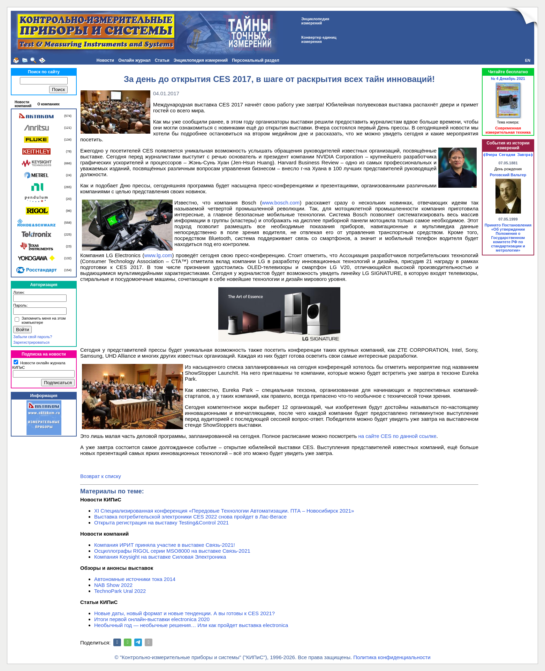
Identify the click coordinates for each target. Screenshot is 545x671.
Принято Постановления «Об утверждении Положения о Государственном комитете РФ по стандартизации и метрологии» (508, 237)
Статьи (162, 60)
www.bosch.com (281, 203)
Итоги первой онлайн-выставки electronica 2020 (152, 619)
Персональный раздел (255, 60)
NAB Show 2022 (113, 585)
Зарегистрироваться (31, 342)
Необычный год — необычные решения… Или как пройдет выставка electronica (191, 625)
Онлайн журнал (134, 60)
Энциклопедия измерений (201, 60)
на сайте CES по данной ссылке (397, 436)
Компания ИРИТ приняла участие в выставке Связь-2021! (164, 545)
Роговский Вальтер (508, 175)
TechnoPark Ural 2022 (120, 591)
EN (527, 60)
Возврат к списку (100, 476)
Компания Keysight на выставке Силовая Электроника (160, 557)
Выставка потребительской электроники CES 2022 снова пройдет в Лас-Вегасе (190, 517)
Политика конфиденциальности (391, 657)
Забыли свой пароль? (32, 337)
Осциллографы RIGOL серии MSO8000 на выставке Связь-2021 (172, 551)
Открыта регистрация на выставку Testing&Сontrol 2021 (161, 522)
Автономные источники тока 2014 (134, 579)
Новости (105, 60)
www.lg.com (158, 255)
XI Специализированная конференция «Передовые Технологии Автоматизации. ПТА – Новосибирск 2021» (224, 511)
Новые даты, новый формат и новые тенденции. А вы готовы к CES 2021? (184, 613)
